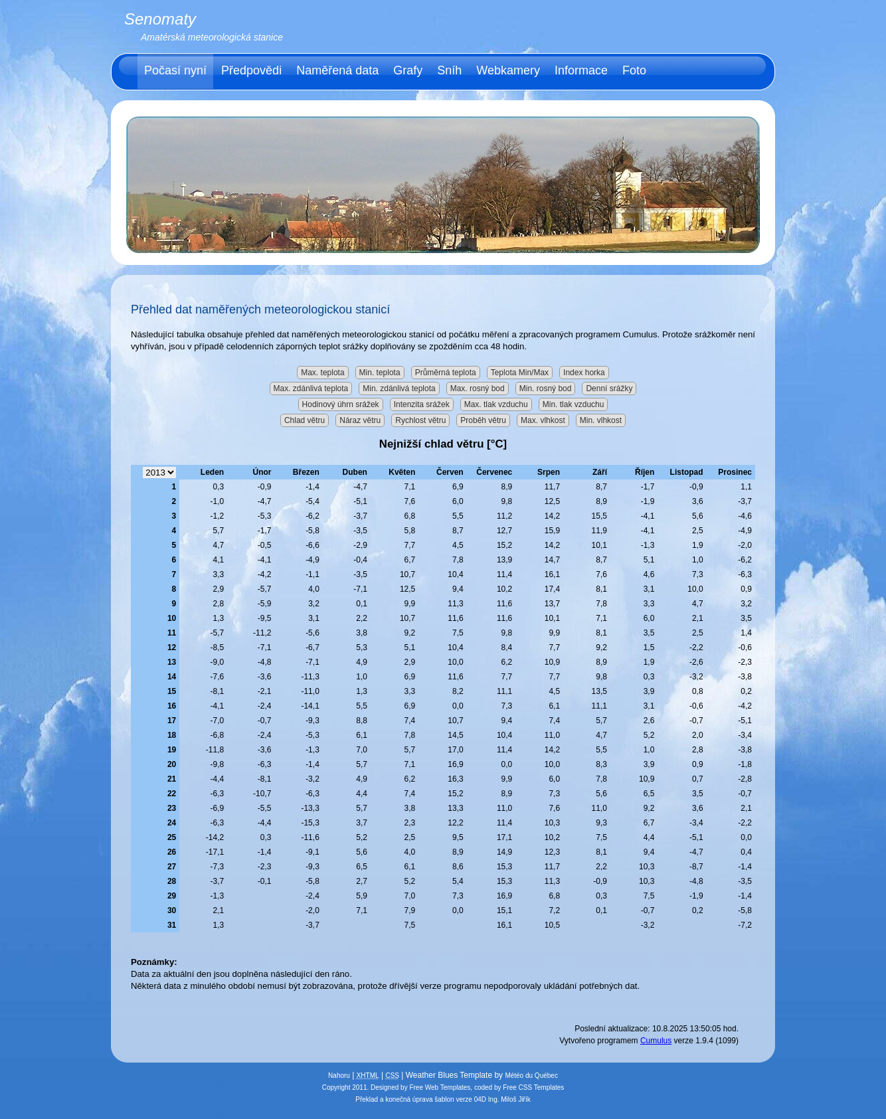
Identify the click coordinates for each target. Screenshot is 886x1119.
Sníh (449, 70)
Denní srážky (609, 388)
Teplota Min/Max (520, 372)
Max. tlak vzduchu (496, 404)
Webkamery (508, 70)
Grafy (407, 70)
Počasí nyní (175, 70)
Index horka (584, 372)
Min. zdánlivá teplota (399, 388)
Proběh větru (483, 420)
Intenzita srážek (422, 404)
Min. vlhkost (601, 420)
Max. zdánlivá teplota (311, 388)
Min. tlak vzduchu (573, 404)
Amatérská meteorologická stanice (212, 37)
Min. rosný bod (545, 388)
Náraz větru (360, 420)
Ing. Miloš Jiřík (509, 1099)
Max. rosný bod (477, 388)
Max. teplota (322, 372)
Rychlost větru (420, 420)
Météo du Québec (531, 1075)
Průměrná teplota (445, 372)
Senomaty (160, 19)
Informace (581, 70)
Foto (634, 70)
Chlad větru (304, 420)
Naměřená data (337, 70)
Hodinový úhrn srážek (340, 404)
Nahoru (339, 1075)
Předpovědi (251, 70)
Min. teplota (379, 372)
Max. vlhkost (543, 420)
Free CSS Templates (533, 1087)
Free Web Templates (439, 1087)
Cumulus (655, 1040)
